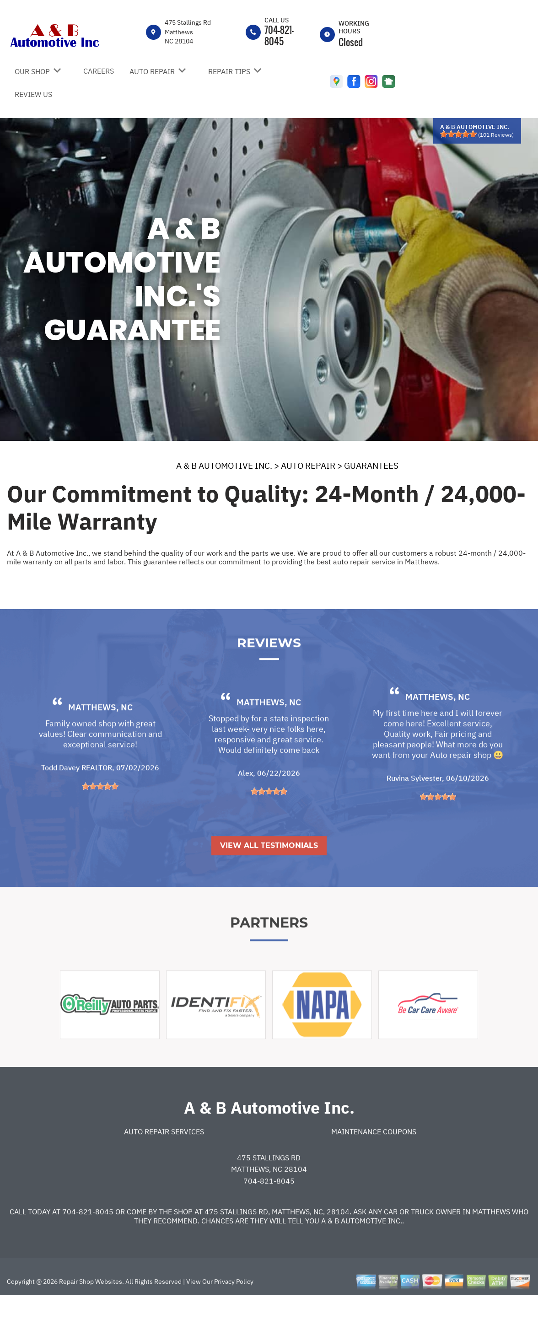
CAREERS (98, 70)
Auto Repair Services (164, 1162)
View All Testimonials (269, 876)
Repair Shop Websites (90, 1312)
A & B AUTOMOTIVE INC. (224, 465)
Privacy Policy (233, 1312)
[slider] (458, 134)
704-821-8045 (279, 35)
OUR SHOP (32, 71)
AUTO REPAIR (152, 71)
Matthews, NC (100, 738)
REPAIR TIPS (229, 71)
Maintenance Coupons (373, 1162)
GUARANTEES (371, 465)
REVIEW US (33, 94)
